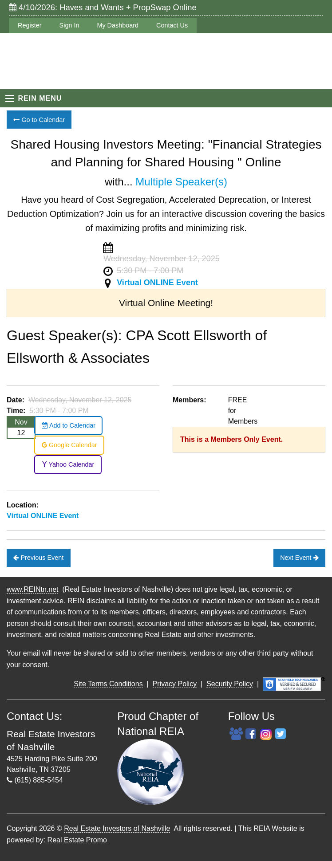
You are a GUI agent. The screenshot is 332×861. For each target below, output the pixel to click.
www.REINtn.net (32, 589)
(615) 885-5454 (35, 780)
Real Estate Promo (77, 840)
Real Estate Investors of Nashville (117, 828)
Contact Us (172, 25)
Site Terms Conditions (108, 684)
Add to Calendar (68, 425)
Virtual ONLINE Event (157, 282)
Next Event (299, 557)
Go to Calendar (39, 119)
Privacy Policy (175, 684)
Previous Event (38, 557)
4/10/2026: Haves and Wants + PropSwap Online (103, 7)
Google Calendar (69, 444)
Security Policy (229, 684)
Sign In (69, 25)
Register (30, 25)
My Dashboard (117, 25)
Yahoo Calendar (68, 464)
